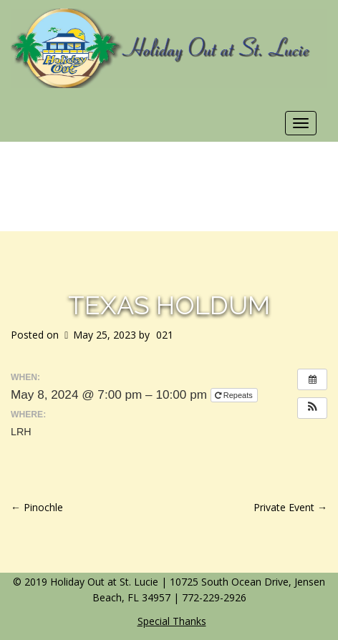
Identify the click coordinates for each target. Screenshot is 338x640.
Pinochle (37, 507)
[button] (312, 408)
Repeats (235, 395)
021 (164, 334)
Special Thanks (171, 621)
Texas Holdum (169, 305)
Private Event (290, 507)
